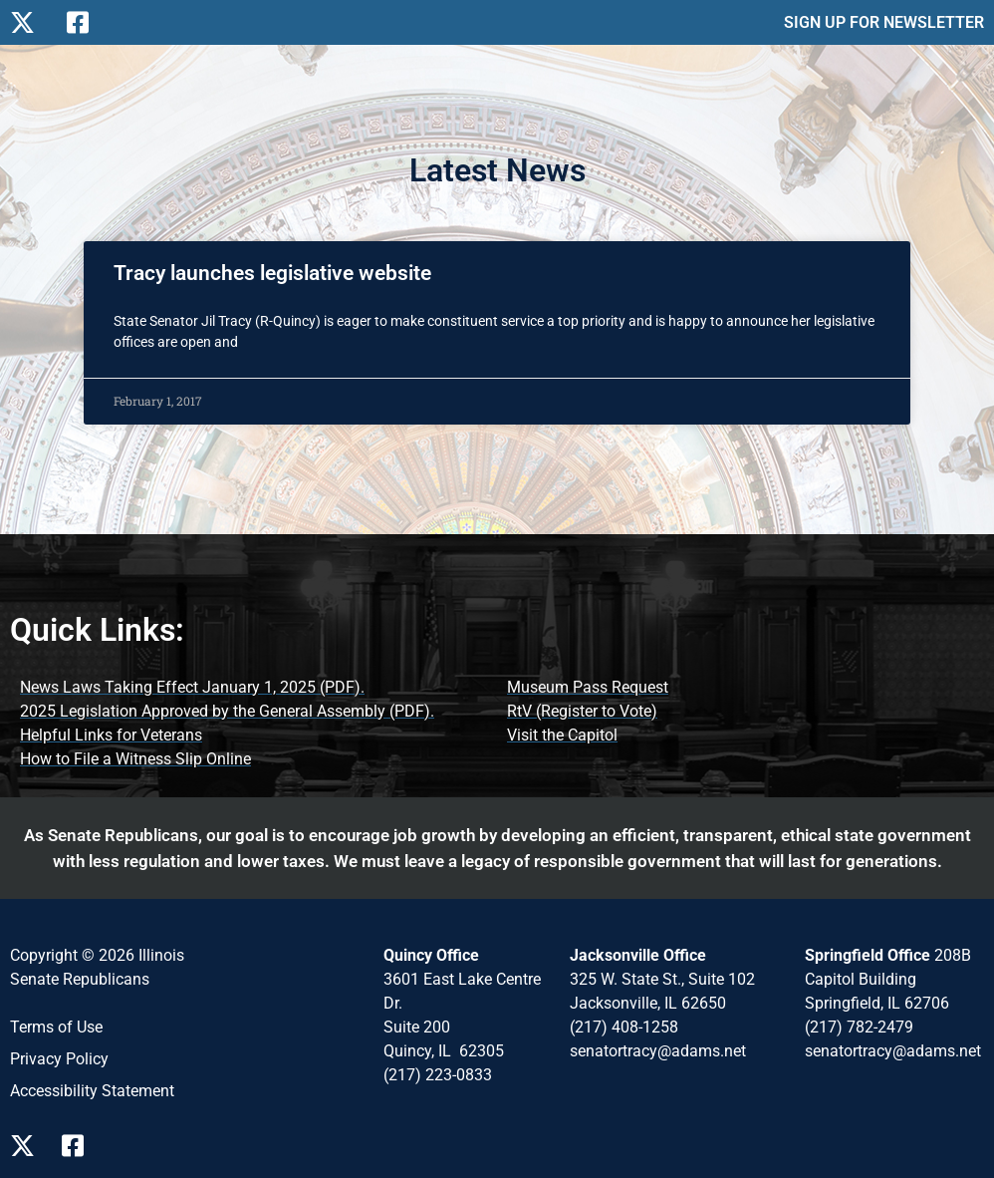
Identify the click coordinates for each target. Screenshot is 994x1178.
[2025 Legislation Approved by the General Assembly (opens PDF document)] (227, 712)
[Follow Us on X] (30, 22)
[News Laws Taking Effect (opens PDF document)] (192, 688)
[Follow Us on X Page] (28, 1145)
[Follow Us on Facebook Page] (80, 1145)
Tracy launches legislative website (272, 273)
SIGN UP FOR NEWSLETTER (884, 22)
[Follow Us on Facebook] (87, 22)
